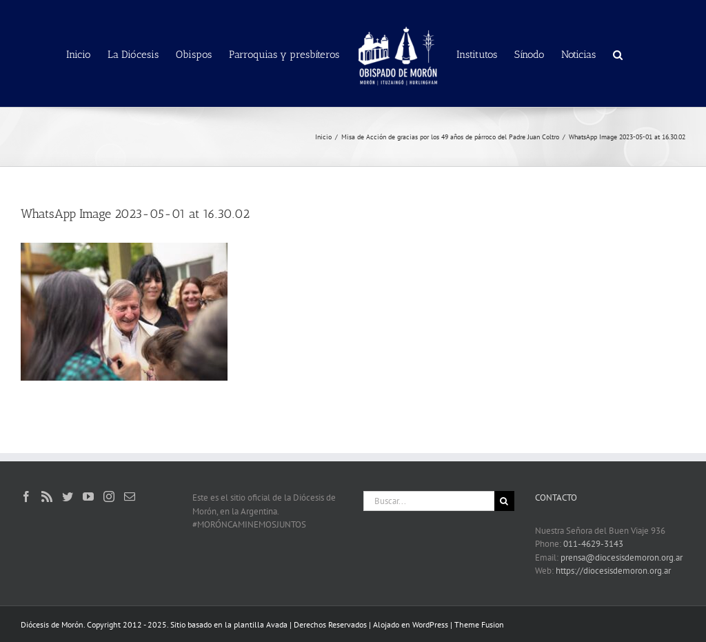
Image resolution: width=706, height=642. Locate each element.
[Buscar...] (428, 501)
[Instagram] (108, 496)
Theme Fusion (479, 624)
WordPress (430, 624)
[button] (618, 54)
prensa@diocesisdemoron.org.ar (622, 557)
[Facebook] (26, 496)
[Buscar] (504, 501)
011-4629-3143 (593, 544)
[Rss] (46, 496)
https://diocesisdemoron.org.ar (613, 570)
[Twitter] (67, 496)
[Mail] (129, 496)
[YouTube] (88, 496)
